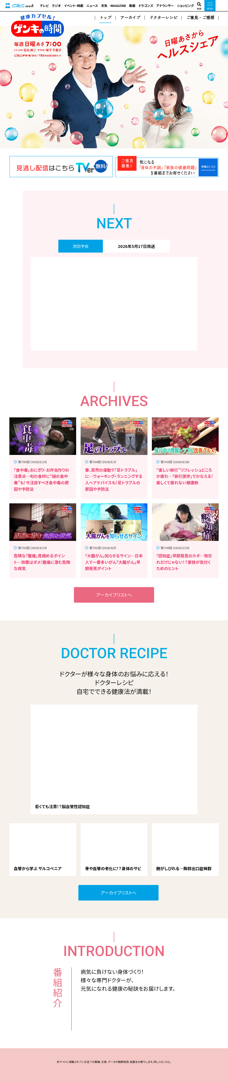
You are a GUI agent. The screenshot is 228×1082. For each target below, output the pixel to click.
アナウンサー (165, 5)
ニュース (92, 5)
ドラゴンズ (145, 5)
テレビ (44, 5)
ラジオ (56, 5)
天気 (104, 5)
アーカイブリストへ (114, 595)
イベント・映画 (73, 5)
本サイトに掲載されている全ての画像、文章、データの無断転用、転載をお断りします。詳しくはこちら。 (114, 1062)
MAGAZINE (118, 5)
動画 (132, 5)
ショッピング (185, 5)
